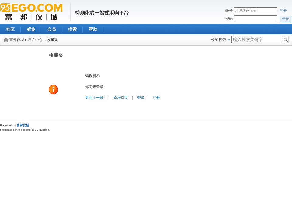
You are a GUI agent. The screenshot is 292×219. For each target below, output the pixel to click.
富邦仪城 (16, 40)
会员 (51, 29)
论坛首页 (120, 98)
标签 (31, 29)
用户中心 (35, 40)
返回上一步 (94, 98)
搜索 (72, 29)
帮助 (93, 29)
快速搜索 (218, 40)
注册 (283, 11)
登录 (140, 98)
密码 (229, 18)
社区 (10, 29)
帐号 (229, 11)
